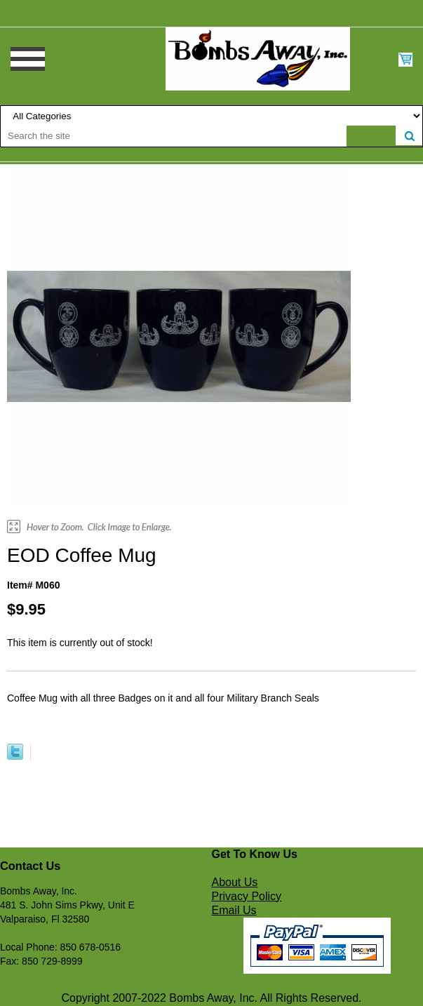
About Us (235, 882)
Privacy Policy (247, 896)
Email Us (234, 910)
